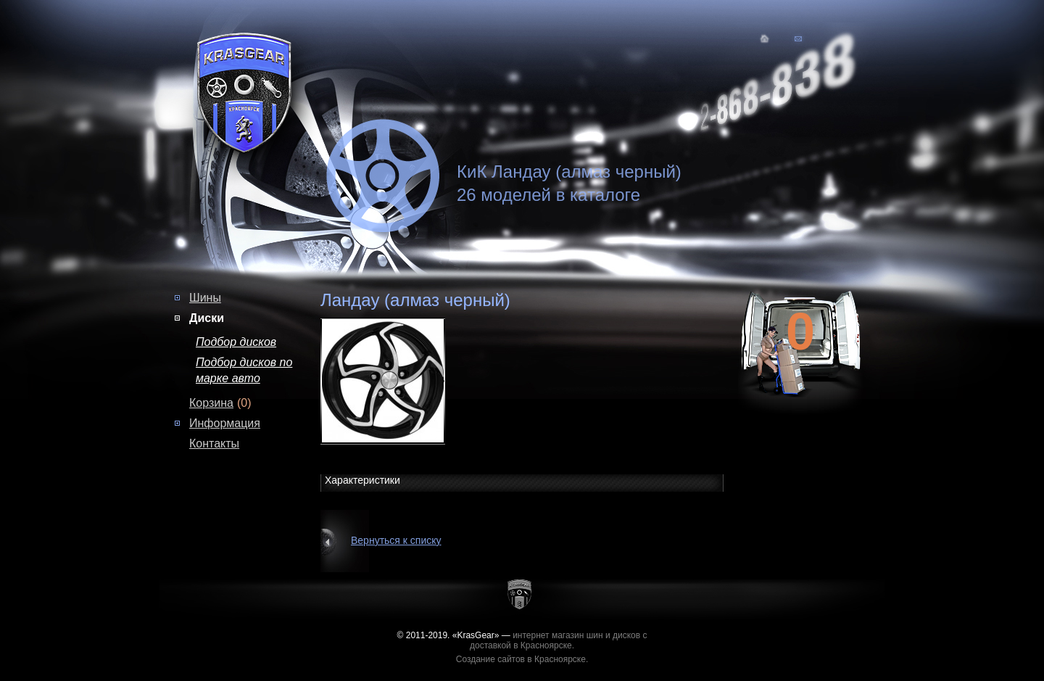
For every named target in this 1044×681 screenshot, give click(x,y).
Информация (224, 423)
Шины (205, 298)
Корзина (211, 403)
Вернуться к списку (396, 540)
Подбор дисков (236, 342)
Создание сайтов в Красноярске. (522, 659)
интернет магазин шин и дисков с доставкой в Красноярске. (558, 640)
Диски (206, 318)
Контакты (214, 443)
